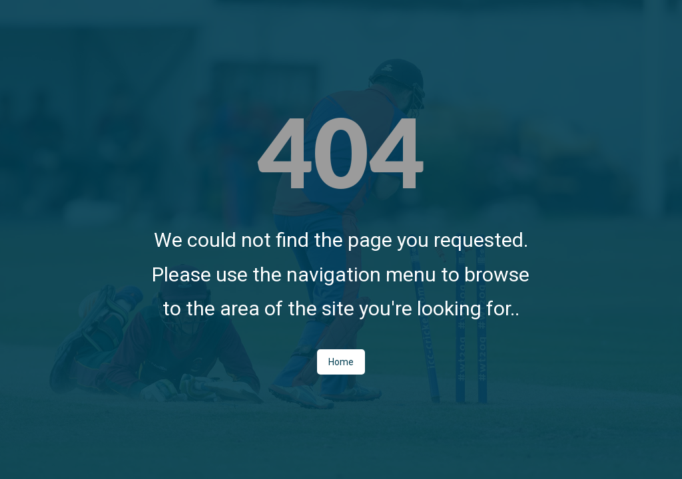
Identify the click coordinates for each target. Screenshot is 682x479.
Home (341, 362)
